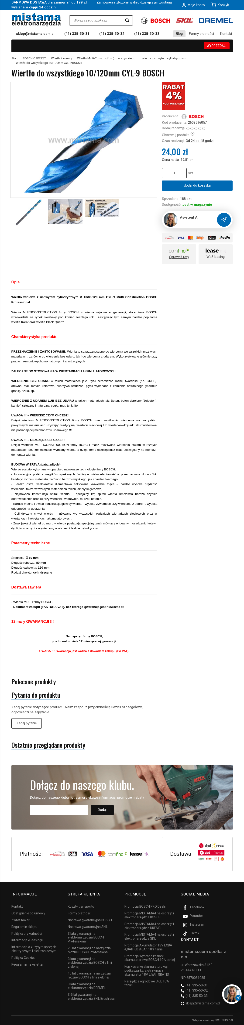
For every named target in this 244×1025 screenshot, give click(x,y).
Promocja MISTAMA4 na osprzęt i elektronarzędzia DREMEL (149, 926)
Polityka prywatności (26, 933)
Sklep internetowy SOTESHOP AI (212, 1020)
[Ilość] (174, 173)
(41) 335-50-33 (146, 34)
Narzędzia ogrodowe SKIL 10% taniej (146, 983)
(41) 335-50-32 (111, 34)
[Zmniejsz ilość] (183, 173)
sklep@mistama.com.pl (35, 34)
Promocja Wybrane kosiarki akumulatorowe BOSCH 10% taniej (149, 958)
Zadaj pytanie (26, 723)
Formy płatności (201, 34)
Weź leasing (215, 257)
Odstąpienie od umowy (28, 913)
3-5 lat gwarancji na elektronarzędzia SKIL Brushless (91, 996)
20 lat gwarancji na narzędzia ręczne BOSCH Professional (89, 950)
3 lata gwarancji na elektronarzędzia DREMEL (87, 986)
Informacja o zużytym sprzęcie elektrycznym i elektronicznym (34, 949)
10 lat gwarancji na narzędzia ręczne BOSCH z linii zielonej (89, 975)
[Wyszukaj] (127, 20)
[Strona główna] (36, 19)
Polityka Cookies (23, 958)
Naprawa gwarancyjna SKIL (88, 927)
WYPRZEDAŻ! (217, 46)
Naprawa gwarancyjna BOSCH (90, 920)
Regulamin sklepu (24, 927)
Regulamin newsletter (27, 964)
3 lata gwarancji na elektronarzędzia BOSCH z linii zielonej (90, 963)
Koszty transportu (81, 906)
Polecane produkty (33, 681)
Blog (179, 34)
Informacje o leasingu (27, 940)
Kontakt (226, 34)
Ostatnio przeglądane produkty (48, 745)
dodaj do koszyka (197, 185)
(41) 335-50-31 (76, 34)
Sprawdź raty (179, 257)
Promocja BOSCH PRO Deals (145, 906)
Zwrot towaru (21, 920)
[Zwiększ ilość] (166, 173)
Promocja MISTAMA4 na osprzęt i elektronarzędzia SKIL (149, 936)
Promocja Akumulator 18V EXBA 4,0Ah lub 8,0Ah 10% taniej (148, 947)
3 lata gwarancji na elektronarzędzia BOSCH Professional (86, 937)
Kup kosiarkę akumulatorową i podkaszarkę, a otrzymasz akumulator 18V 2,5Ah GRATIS (146, 970)
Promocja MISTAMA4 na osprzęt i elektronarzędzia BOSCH (149, 915)
